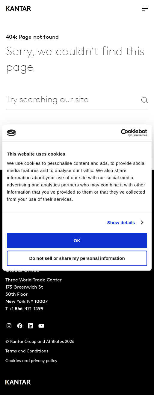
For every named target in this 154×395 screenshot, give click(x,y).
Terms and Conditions (26, 351)
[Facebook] (19, 327)
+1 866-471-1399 (26, 309)
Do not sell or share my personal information (77, 258)
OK (77, 240)
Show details (121, 222)
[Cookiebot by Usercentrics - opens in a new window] (121, 133)
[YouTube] (30, 327)
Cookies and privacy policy (31, 361)
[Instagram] (9, 327)
